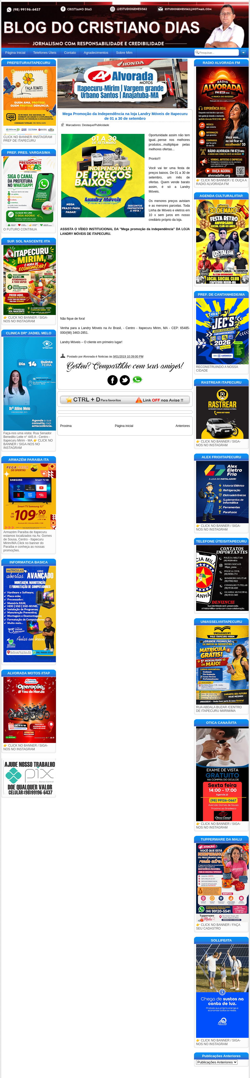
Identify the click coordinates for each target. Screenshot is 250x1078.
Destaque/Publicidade (95, 125)
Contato (70, 53)
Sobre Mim (124, 53)
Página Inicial (15, 53)
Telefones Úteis (44, 53)
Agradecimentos (96, 53)
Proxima (66, 426)
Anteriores (183, 426)
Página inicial (124, 426)
